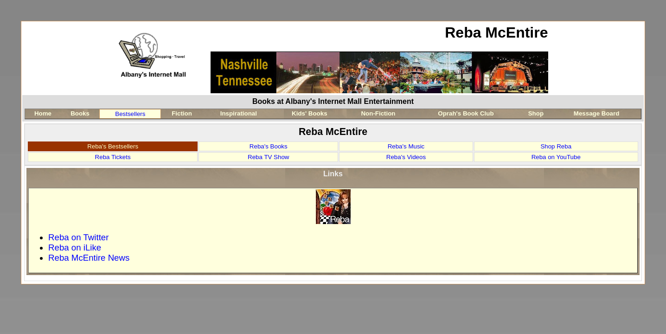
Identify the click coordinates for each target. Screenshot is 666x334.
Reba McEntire (496, 32)
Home (42, 113)
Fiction (182, 113)
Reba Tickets (113, 157)
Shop (536, 113)
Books (80, 113)
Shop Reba (555, 146)
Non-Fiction (378, 113)
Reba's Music (406, 146)
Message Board (597, 113)
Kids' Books (309, 113)
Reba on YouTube (556, 157)
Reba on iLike (74, 247)
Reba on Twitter (78, 237)
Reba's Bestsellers (112, 146)
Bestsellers (130, 113)
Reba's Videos (406, 157)
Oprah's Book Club (465, 113)
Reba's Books (269, 146)
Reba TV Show (268, 157)
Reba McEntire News (88, 258)
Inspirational (238, 113)
